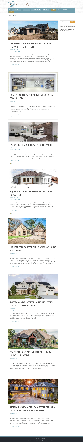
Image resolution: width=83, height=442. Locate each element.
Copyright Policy (51, 440)
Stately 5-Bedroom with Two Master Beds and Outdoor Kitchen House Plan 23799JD (32, 409)
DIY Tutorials (17, 10)
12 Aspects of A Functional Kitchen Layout (31, 144)
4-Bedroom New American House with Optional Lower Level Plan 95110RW (32, 304)
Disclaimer (45, 440)
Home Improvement (36, 9)
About (59, 9)
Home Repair (46, 9)
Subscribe (11, 11)
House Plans (17, 51)
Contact (65, 9)
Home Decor (26, 9)
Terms (40, 440)
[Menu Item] (10, 10)
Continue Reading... (14, 64)
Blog (53, 10)
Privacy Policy (35, 440)
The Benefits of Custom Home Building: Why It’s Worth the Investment (31, 45)
